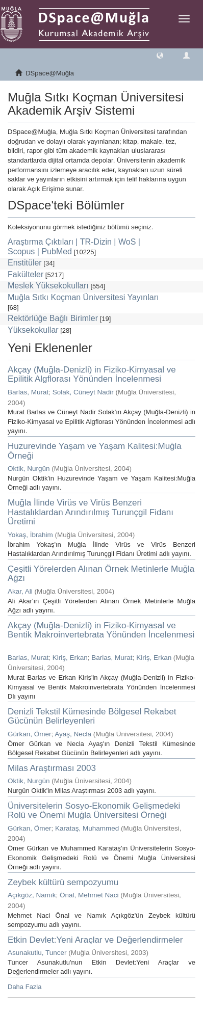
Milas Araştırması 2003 (52, 768)
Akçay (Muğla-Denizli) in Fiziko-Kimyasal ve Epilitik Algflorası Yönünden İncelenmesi (92, 374)
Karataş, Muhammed (87, 828)
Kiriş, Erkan (70, 657)
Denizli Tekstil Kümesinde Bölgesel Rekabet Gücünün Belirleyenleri (92, 716)
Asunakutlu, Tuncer (37, 952)
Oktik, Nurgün (29, 468)
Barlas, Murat (28, 392)
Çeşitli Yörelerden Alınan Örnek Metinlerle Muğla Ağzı (101, 573)
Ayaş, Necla (73, 734)
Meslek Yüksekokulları (48, 285)
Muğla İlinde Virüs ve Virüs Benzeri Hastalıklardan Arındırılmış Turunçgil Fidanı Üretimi (90, 512)
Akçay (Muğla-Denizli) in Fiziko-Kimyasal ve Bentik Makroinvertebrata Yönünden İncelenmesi (101, 630)
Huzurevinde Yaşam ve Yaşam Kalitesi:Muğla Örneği (95, 451)
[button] (160, 54)
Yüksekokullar (33, 330)
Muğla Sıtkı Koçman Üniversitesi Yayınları (83, 297)
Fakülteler (25, 274)
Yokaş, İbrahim (30, 535)
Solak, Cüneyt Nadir (83, 392)
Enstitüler (25, 262)
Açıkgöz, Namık (32, 895)
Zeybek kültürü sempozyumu (63, 882)
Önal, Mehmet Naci (89, 895)
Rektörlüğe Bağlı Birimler (53, 318)
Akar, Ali (20, 591)
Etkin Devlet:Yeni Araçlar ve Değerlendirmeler (95, 940)
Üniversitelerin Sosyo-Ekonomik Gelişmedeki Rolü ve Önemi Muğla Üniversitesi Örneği (94, 810)
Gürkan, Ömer (30, 734)
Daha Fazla (24, 987)
